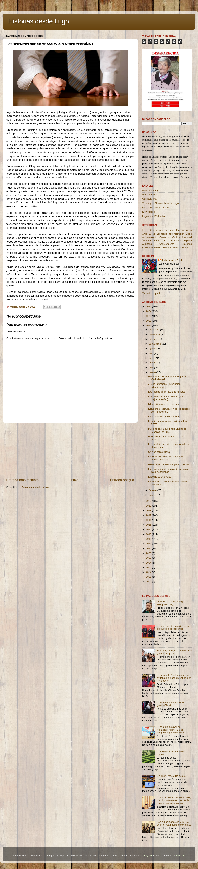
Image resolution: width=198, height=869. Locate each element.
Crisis (189, 233)
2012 (149, 539)
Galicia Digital (149, 199)
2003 (149, 567)
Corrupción (175, 240)
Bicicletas (186, 244)
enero (152, 495)
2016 (149, 520)
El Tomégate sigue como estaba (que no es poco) (174, 652)
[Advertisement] (70, 450)
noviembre (155, 334)
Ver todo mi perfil (151, 293)
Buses (186, 247)
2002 (149, 572)
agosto (153, 348)
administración (176, 233)
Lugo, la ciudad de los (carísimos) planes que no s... (166, 458)
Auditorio (147, 244)
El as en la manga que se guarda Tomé (170, 704)
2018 (149, 510)
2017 (149, 515)
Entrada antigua (122, 480)
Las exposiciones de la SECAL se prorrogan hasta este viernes (174, 823)
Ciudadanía (177, 247)
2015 (149, 524)
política (169, 230)
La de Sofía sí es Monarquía (163, 416)
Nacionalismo (163, 247)
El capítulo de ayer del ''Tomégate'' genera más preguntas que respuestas (171, 730)
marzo (152, 372)
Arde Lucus (148, 233)
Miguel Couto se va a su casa (164, 404)
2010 (149, 548)
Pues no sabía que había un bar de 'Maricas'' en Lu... (167, 430)
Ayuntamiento (149, 237)
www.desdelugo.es (152, 190)
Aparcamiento (166, 244)
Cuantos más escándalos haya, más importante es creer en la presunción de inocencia (174, 800)
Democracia (184, 230)
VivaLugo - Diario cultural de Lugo (160, 203)
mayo (152, 362)
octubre (153, 339)
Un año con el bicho (159, 452)
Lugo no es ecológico (159, 476)
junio (152, 358)
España (187, 240)
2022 (149, 320)
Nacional (187, 237)
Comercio (164, 237)
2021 (149, 325)
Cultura (158, 230)
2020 (149, 501)
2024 (149, 311)
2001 (149, 576)
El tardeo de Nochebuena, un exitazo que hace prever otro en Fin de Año (174, 678)
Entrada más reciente (22, 480)
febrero (153, 490)
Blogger (180, 855)
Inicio (74, 480)
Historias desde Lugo (38, 21)
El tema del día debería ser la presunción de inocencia (173, 627)
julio (151, 353)
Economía (161, 233)
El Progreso (148, 211)
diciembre (154, 329)
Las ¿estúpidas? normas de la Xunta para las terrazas (168, 470)
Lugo (146, 230)
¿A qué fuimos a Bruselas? (171, 776)
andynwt (147, 855)
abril (151, 367)
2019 (149, 505)
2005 (149, 558)
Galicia (176, 237)
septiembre (155, 343)
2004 (149, 562)
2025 (149, 306)
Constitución (149, 247)
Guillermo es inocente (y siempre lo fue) (170, 603)
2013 (149, 534)
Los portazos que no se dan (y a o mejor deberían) (166, 398)
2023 (149, 316)
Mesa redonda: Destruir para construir (168, 464)
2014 (149, 529)
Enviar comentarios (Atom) (36, 487)
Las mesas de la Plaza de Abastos (166, 391)
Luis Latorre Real (172, 260)
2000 (149, 581)
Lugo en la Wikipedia (153, 216)
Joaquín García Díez (154, 240)
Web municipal (150, 194)
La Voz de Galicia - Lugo (155, 207)
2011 (149, 543)
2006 (149, 553)
